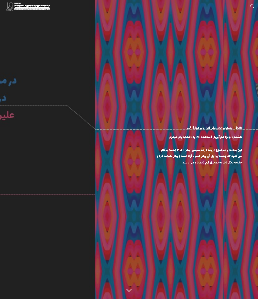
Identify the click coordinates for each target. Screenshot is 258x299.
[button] (252, 6)
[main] (198, 132)
